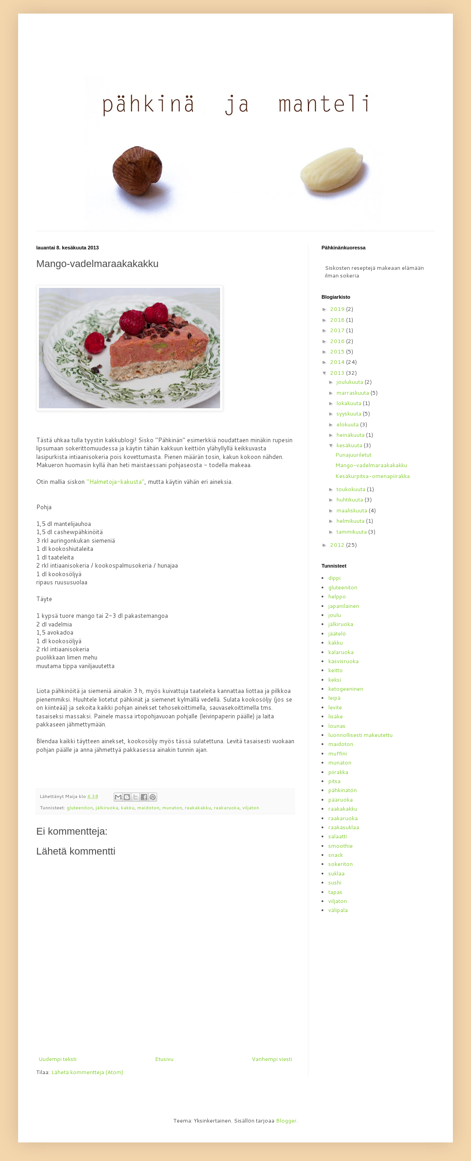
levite (335, 707)
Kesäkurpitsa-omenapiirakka (372, 476)
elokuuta (348, 424)
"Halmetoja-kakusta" (115, 482)
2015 (338, 351)
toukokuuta (351, 489)
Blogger (286, 1120)
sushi (334, 882)
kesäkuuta (350, 445)
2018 (338, 320)
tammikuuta (352, 531)
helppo (337, 596)
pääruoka (340, 799)
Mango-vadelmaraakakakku (371, 465)
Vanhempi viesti (272, 1059)
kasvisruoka (343, 661)
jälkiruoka (107, 807)
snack (335, 855)
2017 (338, 330)
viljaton (250, 807)
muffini (337, 753)
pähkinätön (342, 790)
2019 (338, 309)
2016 (338, 341)
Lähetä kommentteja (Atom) (87, 1072)
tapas (335, 892)
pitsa (334, 781)
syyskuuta (349, 413)
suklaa (336, 873)
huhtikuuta (350, 499)
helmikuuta (351, 521)
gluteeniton (80, 807)
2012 (338, 545)
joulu (334, 615)
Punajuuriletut (353, 455)
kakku (128, 807)
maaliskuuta (352, 510)
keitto (335, 670)
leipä (334, 698)
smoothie (340, 846)
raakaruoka (227, 807)
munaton (172, 807)
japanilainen (343, 606)
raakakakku (198, 807)
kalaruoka (341, 652)
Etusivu (164, 1059)
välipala (338, 910)
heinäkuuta (351, 435)
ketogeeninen (345, 689)
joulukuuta (350, 382)
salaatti (337, 836)
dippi (334, 578)
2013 (338, 373)
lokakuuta (349, 403)
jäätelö (337, 633)
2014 (338, 362)
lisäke (335, 716)
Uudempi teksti (57, 1059)
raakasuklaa (343, 827)
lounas (337, 726)
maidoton (148, 807)
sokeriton (340, 864)
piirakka (338, 772)
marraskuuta (353, 393)
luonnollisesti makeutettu (360, 735)
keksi (334, 679)
